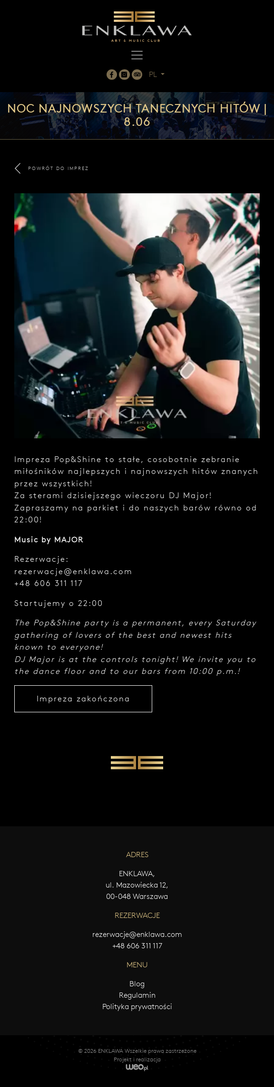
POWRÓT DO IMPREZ (52, 168)
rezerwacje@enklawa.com (73, 571)
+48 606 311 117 (137, 945)
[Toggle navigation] (137, 55)
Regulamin (137, 995)
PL (154, 74)
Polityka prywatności (137, 1006)
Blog (137, 983)
